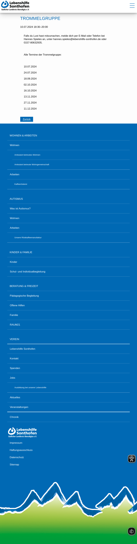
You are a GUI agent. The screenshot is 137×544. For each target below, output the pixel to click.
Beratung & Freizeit (24, 286)
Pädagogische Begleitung (24, 295)
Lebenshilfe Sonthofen (22, 348)
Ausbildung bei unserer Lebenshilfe (30, 387)
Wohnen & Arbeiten (23, 135)
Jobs (12, 377)
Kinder (13, 262)
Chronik (14, 417)
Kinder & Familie (21, 252)
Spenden (15, 368)
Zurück (27, 119)
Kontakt (14, 358)
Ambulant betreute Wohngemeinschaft (31, 164)
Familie (14, 315)
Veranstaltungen (19, 407)
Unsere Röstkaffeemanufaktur (28, 237)
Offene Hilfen (17, 305)
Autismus (16, 198)
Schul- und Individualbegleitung (27, 271)
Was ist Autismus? (20, 208)
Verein (14, 339)
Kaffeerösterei (20, 184)
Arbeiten (14, 174)
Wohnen (14, 145)
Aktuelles (15, 397)
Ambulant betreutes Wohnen (27, 155)
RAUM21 (15, 324)
